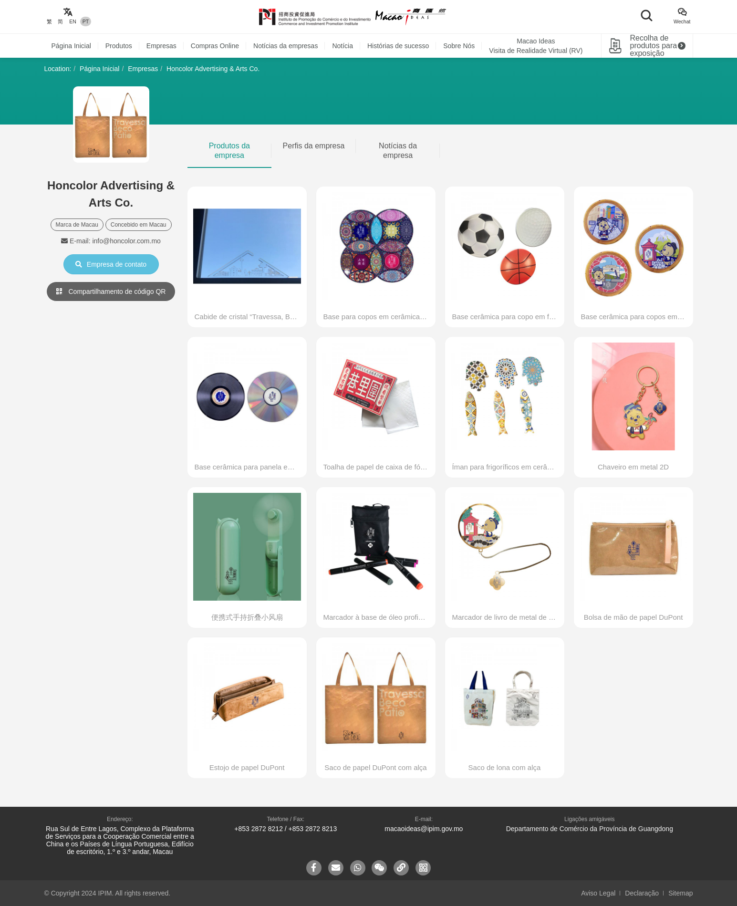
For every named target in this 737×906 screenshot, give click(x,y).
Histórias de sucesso (398, 46)
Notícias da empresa (398, 150)
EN (72, 21)
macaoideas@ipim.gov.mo (423, 829)
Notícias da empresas (285, 46)
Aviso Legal (598, 893)
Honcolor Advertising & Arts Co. (213, 69)
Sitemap (680, 893)
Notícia (342, 46)
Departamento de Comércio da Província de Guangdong (589, 829)
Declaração (642, 893)
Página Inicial (71, 46)
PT (86, 21)
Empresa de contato (110, 264)
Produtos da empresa (229, 150)
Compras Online (215, 46)
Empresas (161, 46)
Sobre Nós (459, 46)
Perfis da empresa (314, 146)
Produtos (118, 46)
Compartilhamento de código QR (111, 291)
